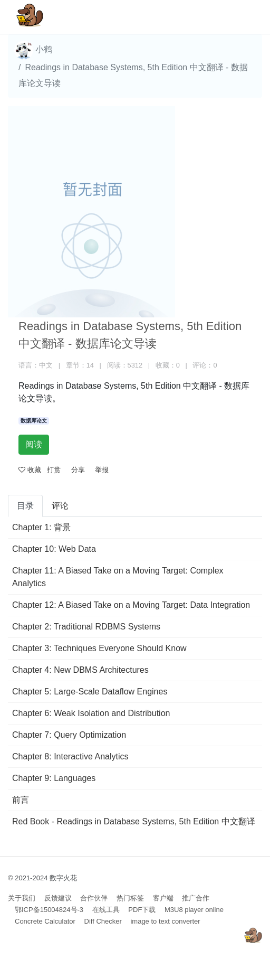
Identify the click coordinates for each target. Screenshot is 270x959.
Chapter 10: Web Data (54, 548)
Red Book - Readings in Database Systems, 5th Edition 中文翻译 (133, 821)
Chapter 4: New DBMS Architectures (80, 669)
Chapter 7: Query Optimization (69, 734)
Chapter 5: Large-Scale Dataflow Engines (89, 691)
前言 (20, 799)
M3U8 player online (194, 910)
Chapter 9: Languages (53, 778)
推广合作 (195, 898)
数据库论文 (34, 421)
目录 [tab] (25, 505)
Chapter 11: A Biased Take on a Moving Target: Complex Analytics (118, 577)
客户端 (163, 898)
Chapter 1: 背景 (41, 527)
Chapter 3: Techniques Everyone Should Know (99, 648)
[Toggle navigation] (239, 16)
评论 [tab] (60, 505)
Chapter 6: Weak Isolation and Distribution (91, 713)
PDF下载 (142, 910)
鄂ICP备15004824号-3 (49, 910)
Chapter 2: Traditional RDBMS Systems (86, 626)
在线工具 (106, 910)
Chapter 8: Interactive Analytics (70, 756)
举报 (102, 470)
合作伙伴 (94, 898)
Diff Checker (103, 921)
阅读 (33, 444)
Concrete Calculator (45, 921)
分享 (78, 470)
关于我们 (21, 898)
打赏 (54, 470)
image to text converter (165, 921)
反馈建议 (58, 898)
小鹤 (33, 50)
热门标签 (130, 898)
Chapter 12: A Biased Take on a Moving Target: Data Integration (131, 604)
